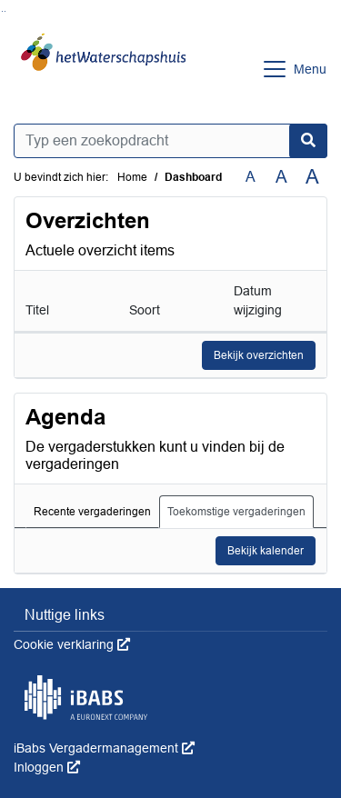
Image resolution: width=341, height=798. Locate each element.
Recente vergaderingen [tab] (92, 511)
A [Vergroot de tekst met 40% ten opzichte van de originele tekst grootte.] (312, 177)
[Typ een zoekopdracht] (170, 141)
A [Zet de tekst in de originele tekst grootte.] (251, 177)
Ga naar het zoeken (2, 11)
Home (132, 177)
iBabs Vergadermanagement (104, 748)
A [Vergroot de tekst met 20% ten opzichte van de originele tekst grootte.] (281, 176)
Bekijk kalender (265, 550)
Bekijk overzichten (259, 355)
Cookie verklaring (72, 644)
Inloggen (47, 767)
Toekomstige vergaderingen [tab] (236, 511)
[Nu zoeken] (308, 141)
